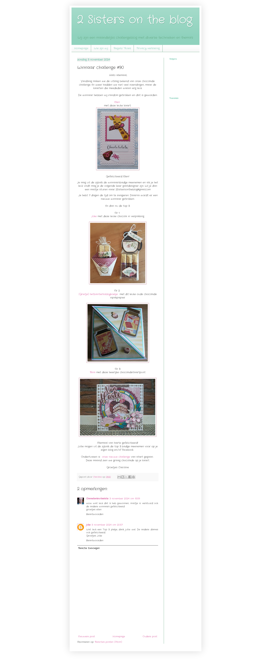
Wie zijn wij (101, 48)
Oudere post (150, 636)
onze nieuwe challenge (116, 457)
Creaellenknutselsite (97, 498)
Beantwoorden (94, 514)
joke (88, 524)
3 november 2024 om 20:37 (107, 524)
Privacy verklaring (148, 48)
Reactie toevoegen (89, 548)
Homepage (81, 48)
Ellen (117, 102)
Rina (92, 372)
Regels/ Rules (122, 48)
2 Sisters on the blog (134, 20)
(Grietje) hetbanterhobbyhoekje (99, 294)
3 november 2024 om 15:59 (125, 498)
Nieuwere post (86, 636)
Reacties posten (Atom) (108, 642)
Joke (94, 216)
